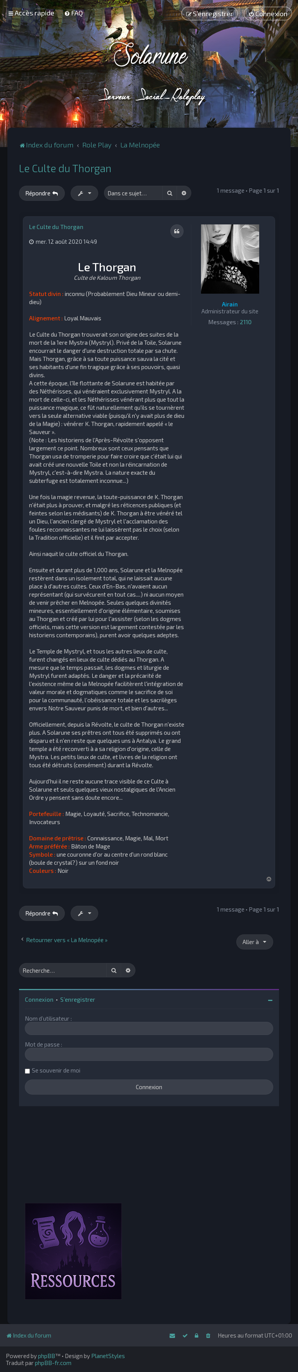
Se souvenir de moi (56, 1070)
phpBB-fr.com (53, 1362)
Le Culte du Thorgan (65, 168)
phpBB (46, 1355)
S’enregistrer (77, 999)
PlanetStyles (108, 1355)
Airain (230, 304)
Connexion (39, 999)
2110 (245, 321)
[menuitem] (73, 13)
